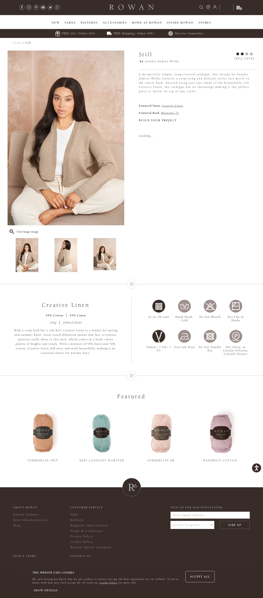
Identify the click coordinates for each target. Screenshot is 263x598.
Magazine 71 (170, 113)
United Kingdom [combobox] (186, 525)
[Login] (215, 8)
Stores (204, 22)
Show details (46, 590)
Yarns (70, 22)
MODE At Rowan (147, 22)
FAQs (74, 514)
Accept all (200, 576)
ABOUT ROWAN (25, 507)
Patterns (89, 22)
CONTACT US (80, 556)
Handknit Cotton (220, 460)
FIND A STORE (24, 556)
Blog (16, 525)
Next (122, 255)
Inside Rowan (180, 22)
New (56, 22)
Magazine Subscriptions (89, 525)
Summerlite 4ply (42, 460)
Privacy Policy (81, 536)
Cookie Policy (108, 582)
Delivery (77, 520)
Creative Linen (172, 105)
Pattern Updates (26, 514)
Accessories (115, 22)
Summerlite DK (161, 460)
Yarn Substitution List (31, 520)
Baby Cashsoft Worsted (101, 460)
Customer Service (86, 507)
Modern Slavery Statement (91, 547)
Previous (10, 255)
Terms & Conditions (86, 531)
